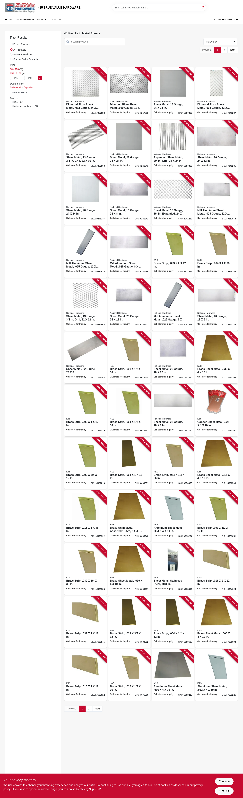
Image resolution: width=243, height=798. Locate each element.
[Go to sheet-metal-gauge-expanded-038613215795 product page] (173, 199)
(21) (26, 106)
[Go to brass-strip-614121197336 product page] (216, 252)
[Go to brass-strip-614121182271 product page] (85, 463)
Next (232, 50)
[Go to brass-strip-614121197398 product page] (129, 358)
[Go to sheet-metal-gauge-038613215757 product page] (216, 146)
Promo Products (22, 44)
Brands (42, 19)
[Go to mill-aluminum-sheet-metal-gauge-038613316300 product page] (173, 305)
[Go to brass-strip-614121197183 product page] (85, 569)
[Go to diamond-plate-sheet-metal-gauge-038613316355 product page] (85, 93)
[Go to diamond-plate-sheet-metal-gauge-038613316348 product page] (216, 93)
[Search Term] (159, 7)
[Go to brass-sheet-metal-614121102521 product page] (216, 463)
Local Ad (55, 19)
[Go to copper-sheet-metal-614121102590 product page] (216, 410)
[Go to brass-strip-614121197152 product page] (85, 516)
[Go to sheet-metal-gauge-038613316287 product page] (173, 358)
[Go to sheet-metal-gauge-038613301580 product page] (129, 146)
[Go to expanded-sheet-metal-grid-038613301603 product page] (173, 146)
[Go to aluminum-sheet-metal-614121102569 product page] (216, 675)
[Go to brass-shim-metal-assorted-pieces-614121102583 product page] (129, 516)
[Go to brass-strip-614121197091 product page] (129, 675)
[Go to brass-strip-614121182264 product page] (216, 516)
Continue (224, 781)
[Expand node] (11, 92)
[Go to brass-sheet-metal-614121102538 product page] (216, 358)
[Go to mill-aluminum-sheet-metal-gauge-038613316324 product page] (85, 252)
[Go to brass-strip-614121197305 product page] (129, 410)
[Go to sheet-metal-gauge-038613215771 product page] (85, 199)
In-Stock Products (23, 54)
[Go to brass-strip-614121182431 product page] (129, 622)
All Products (20, 50)
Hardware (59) (20, 92)
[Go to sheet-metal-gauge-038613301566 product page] (173, 93)
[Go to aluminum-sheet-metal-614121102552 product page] (173, 675)
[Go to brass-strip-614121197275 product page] (173, 463)
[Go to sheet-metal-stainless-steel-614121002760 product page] (173, 569)
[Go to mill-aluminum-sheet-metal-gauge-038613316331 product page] (216, 199)
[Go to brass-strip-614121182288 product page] (85, 410)
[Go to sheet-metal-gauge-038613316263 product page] (129, 199)
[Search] (203, 7)
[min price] (16, 78)
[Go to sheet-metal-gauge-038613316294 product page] (129, 305)
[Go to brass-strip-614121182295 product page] (173, 252)
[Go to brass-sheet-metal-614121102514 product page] (129, 569)
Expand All (29, 87)
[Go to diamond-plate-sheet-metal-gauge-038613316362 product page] (129, 93)
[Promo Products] (11, 44)
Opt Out (224, 791)
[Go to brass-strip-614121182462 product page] (173, 622)
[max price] (30, 78)
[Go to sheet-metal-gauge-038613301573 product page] (173, 410)
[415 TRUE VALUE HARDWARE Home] (20, 7)
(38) (18, 102)
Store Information (226, 19)
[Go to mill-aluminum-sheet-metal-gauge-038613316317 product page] (129, 252)
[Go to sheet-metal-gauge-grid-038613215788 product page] (85, 146)
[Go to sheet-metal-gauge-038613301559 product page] (216, 305)
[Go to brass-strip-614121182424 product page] (85, 622)
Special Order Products (26, 59)
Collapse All (15, 87)
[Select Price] (40, 78)
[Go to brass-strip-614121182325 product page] (85, 675)
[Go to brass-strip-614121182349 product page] (216, 569)
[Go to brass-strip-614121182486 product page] (129, 463)
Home (8, 19)
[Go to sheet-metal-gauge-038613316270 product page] (85, 358)
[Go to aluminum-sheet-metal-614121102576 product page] (173, 516)
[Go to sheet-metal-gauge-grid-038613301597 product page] (85, 305)
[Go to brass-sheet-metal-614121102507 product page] (216, 622)
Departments (23, 19)
